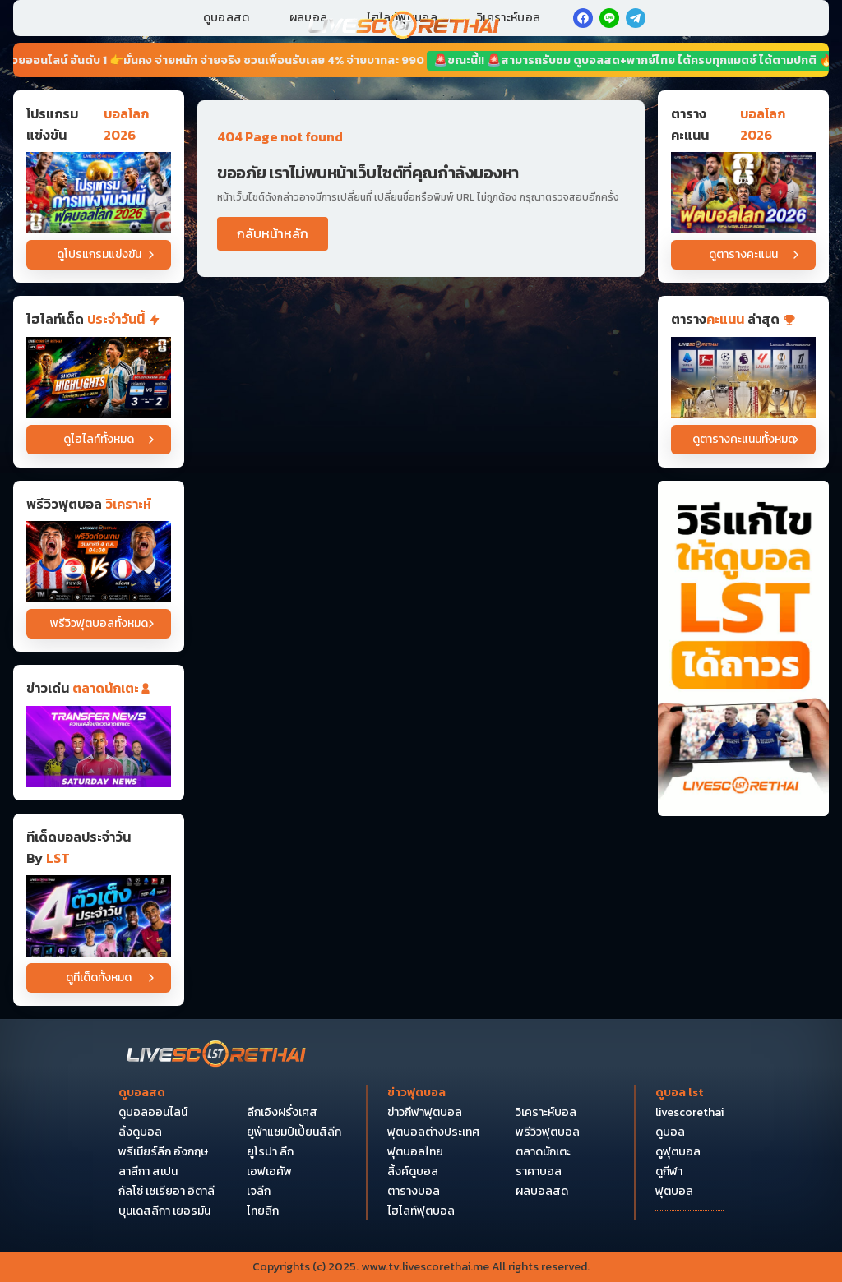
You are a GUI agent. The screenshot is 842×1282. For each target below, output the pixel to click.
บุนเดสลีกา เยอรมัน (164, 1211)
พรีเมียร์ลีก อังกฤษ (163, 1152)
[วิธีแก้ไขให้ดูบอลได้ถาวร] (743, 648)
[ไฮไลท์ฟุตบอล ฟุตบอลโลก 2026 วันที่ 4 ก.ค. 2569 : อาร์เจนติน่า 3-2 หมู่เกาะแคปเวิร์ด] (98, 377)
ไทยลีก (263, 1211)
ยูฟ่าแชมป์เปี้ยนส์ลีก (294, 1132)
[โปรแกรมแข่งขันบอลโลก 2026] (98, 192)
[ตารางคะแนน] (743, 377)
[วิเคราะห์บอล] (98, 916)
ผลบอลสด (542, 1191)
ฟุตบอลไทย (415, 1152)
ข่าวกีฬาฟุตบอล (424, 1112)
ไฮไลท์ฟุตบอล (421, 1211)
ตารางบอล (413, 1191)
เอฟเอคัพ (269, 1172)
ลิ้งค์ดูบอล (412, 1172)
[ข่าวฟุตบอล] (98, 746)
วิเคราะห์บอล (546, 1112)
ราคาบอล (539, 1172)
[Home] (404, 26)
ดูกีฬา (668, 1172)
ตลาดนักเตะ (543, 1152)
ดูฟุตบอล (678, 1152)
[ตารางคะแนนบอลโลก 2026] (743, 192)
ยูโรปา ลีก (270, 1152)
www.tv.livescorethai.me (426, 1266)
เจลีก (259, 1191)
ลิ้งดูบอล (140, 1132)
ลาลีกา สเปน (148, 1172)
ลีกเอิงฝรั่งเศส (282, 1112)
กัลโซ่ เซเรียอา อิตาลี (166, 1191)
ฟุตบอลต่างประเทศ (433, 1132)
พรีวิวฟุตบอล (548, 1132)
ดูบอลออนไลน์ (152, 1112)
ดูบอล (670, 1132)
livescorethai (689, 1112)
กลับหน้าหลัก (272, 233)
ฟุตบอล (674, 1191)
